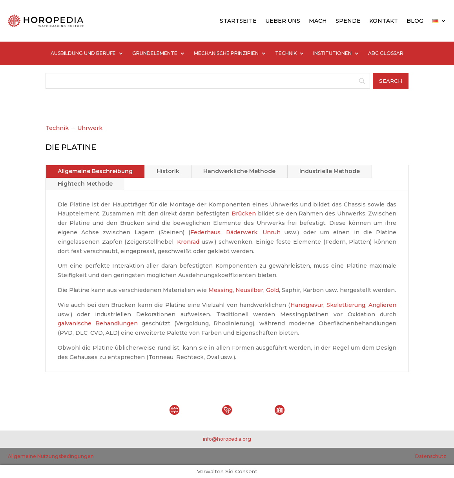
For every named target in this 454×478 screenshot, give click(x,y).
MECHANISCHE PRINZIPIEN (226, 53)
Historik (168, 171)
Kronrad (188, 241)
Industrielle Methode (329, 171)
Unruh (272, 232)
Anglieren (382, 304)
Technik (57, 127)
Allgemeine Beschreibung (95, 171)
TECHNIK (286, 53)
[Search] (208, 81)
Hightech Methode (85, 183)
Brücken (244, 213)
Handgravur (306, 304)
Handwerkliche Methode (239, 171)
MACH (318, 20)
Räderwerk (241, 232)
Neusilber (249, 290)
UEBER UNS (282, 20)
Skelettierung (345, 304)
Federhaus (205, 232)
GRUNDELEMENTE (154, 53)
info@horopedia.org (227, 439)
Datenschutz (430, 456)
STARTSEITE (238, 20)
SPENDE (348, 20)
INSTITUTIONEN (332, 53)
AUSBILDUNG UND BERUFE (83, 53)
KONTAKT (383, 20)
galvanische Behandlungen (98, 323)
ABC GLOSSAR (385, 53)
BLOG (415, 20)
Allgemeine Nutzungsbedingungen (51, 456)
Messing (220, 290)
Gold (272, 290)
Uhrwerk (89, 127)
